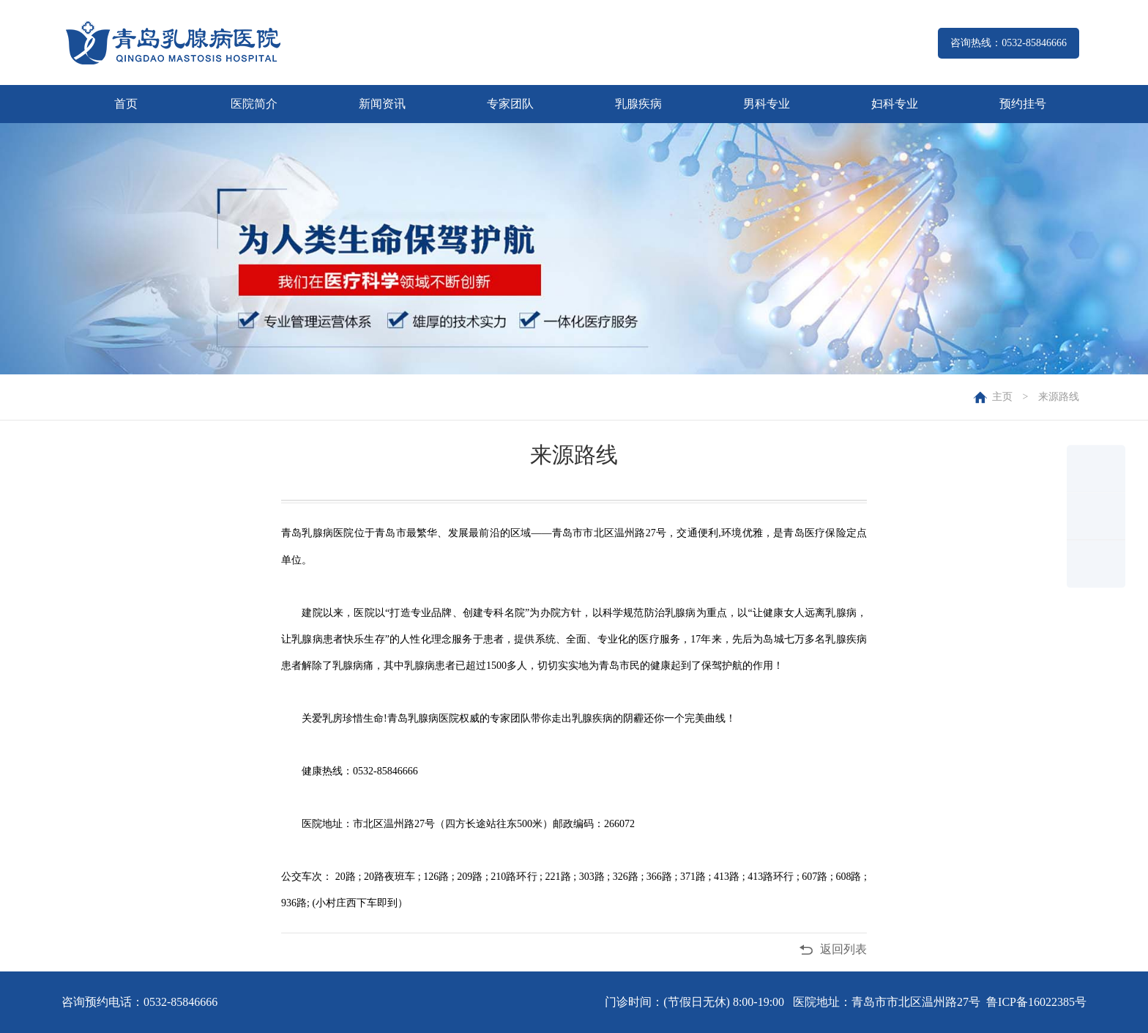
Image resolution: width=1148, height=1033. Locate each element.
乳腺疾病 (638, 103)
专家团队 (510, 103)
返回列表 (843, 949)
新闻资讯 (382, 103)
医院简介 (254, 103)
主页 (1002, 396)
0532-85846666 (180, 1002)
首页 (126, 103)
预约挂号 (1022, 103)
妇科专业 (894, 103)
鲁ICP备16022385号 (1036, 1002)
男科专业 (766, 103)
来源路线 (1058, 396)
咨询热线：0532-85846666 (1008, 42)
